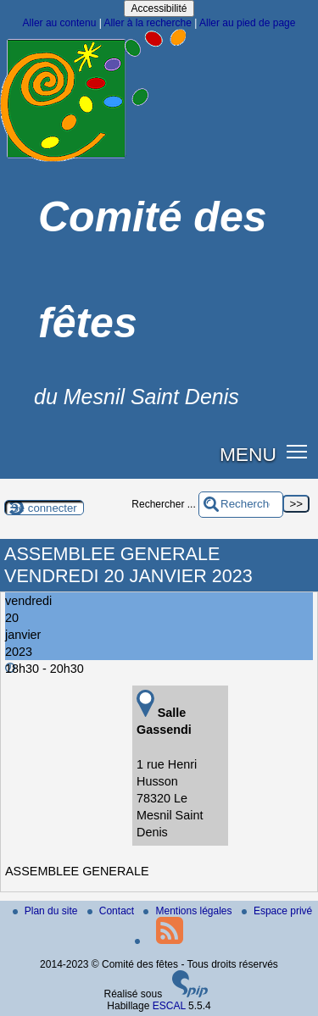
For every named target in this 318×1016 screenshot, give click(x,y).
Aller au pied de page (247, 23)
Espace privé (277, 911)
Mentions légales (188, 911)
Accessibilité (159, 8)
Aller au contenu (60, 23)
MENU (248, 454)
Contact (112, 911)
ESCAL (169, 1006)
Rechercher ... (163, 504)
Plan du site (47, 911)
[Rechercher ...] (240, 504)
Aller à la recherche (147, 23)
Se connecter (44, 508)
